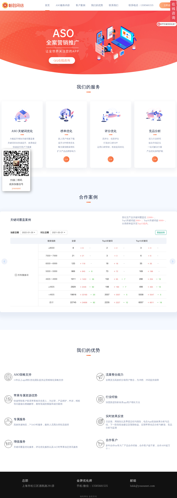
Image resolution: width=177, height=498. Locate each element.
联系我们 (113, 5)
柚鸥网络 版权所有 (88, 496)
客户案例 (80, 5)
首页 (47, 5)
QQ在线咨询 (62, 60)
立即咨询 (168, 5)
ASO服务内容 (63, 5)
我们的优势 (97, 5)
